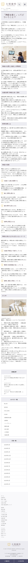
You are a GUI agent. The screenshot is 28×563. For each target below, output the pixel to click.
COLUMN (6, 410)
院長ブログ (3, 533)
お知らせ (3, 531)
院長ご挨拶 (3, 499)
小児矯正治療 (4, 514)
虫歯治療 (6, 435)
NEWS (6, 407)
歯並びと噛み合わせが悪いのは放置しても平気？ (14, 385)
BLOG (6, 403)
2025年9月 (7, 462)
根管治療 (3, 509)
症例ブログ (3, 535)
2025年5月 (7, 473)
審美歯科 (3, 525)
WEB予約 (21, 561)
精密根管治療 (7, 417)
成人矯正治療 (4, 516)
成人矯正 (6, 429)
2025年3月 (7, 477)
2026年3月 (7, 444)
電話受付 (6, 561)
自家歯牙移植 (4, 520)
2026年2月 (7, 448)
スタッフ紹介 (4, 501)
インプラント (7, 423)
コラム (2, 537)
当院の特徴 (3, 502)
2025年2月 (7, 480)
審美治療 (6, 426)
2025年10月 (7, 459)
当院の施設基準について (6, 504)
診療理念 (3, 497)
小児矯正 (6, 432)
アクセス (3, 528)
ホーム (2, 495)
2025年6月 (7, 469)
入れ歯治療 (3, 523)
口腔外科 (3, 511)
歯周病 (6, 420)
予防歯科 (3, 521)
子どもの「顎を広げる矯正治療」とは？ (13, 392)
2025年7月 (7, 466)
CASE (6, 414)
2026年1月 (7, 452)
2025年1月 (7, 484)
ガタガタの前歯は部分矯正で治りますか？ (14, 378)
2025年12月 (7, 455)
